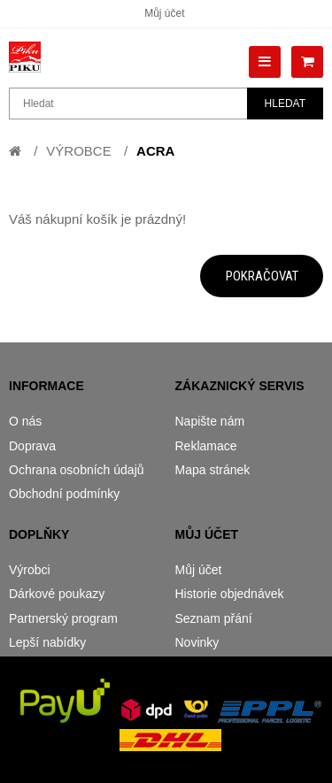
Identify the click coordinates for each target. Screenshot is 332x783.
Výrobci (29, 570)
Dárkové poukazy (56, 594)
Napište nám (210, 421)
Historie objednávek (229, 594)
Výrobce (78, 150)
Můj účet (164, 13)
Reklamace (206, 446)
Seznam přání (213, 618)
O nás (25, 421)
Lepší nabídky (47, 642)
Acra (155, 150)
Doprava (32, 446)
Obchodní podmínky (64, 494)
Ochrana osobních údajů (76, 470)
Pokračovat (262, 276)
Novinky (197, 642)
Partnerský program (63, 618)
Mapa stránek (213, 470)
